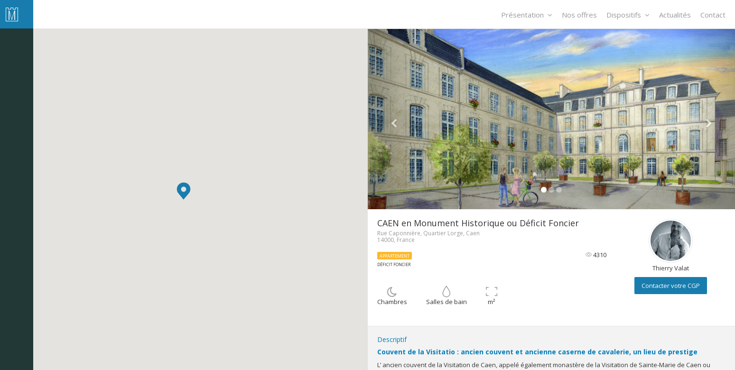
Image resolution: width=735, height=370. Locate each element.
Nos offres (579, 14)
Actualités (675, 14)
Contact (713, 14)
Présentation (526, 14)
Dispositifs (628, 14)
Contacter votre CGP (671, 285)
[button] (184, 191)
